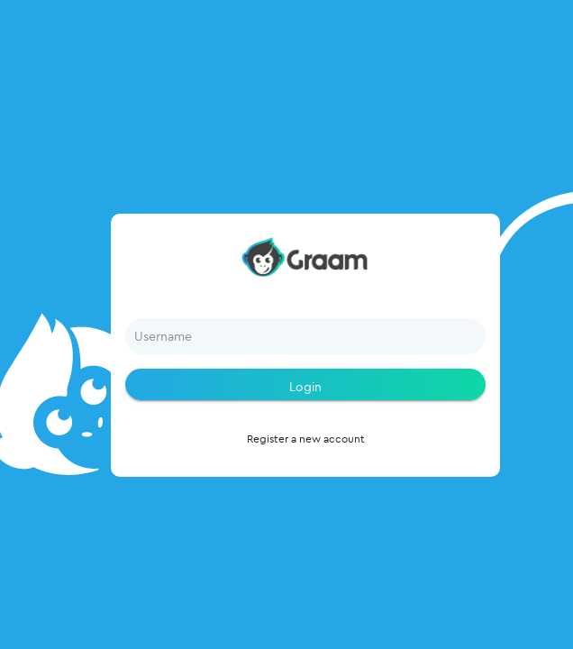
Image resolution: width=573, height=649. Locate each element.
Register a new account (306, 438)
